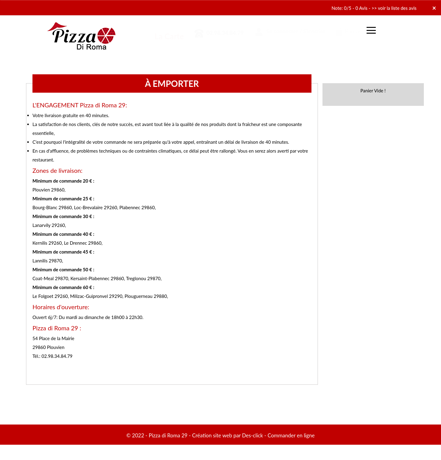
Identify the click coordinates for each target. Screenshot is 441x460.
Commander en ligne (291, 435)
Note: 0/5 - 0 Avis (350, 8)
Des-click (252, 435)
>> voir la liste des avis (394, 8)
